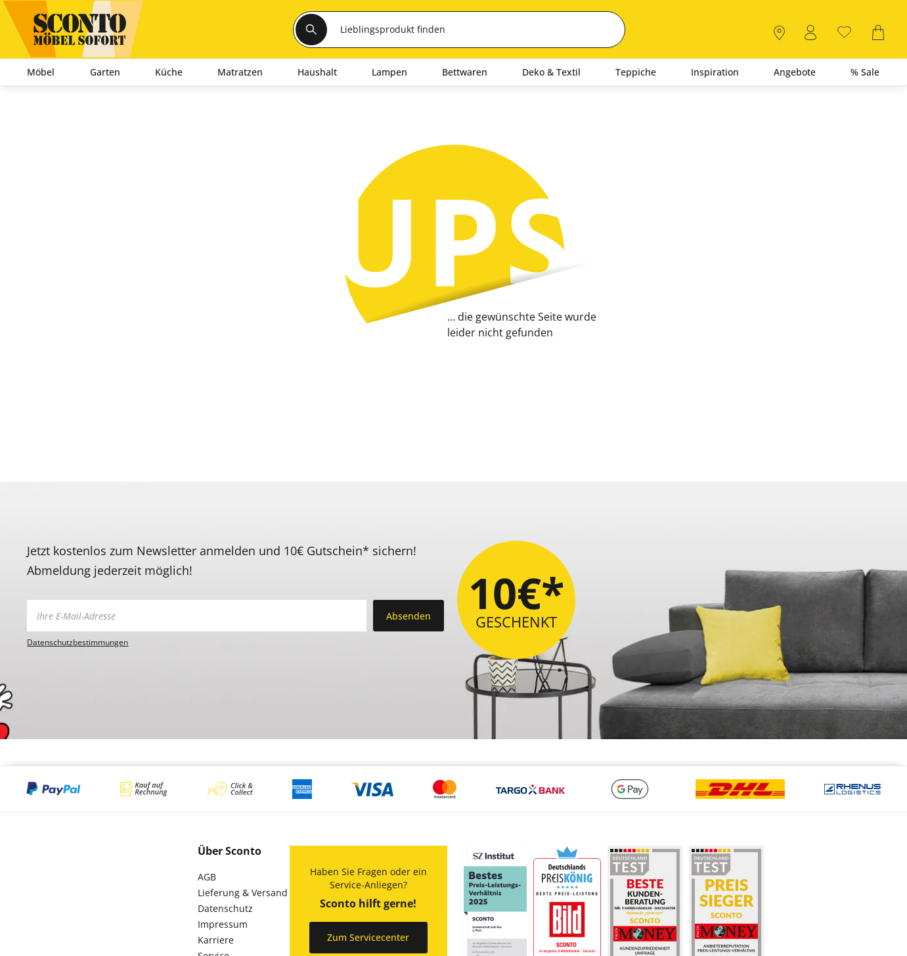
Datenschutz (225, 908)
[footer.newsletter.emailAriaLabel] (196, 615)
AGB (207, 877)
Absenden (408, 616)
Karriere (216, 940)
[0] (844, 31)
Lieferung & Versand (243, 892)
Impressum (223, 924)
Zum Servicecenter (368, 937)
